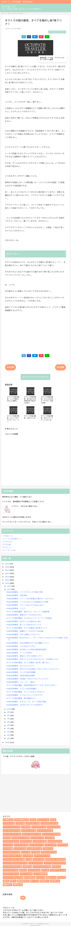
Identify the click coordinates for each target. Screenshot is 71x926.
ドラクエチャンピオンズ (11, 856)
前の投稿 (60, 367)
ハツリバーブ (37, 859)
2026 (7, 564)
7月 (8, 719)
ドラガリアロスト (47, 852)
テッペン (24, 852)
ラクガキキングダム (9, 874)
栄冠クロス (50, 877)
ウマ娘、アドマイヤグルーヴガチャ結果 (19, 756)
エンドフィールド (27, 830)
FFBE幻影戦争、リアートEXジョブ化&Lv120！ (25, 605)
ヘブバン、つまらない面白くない (24, 506)
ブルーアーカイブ (34, 863)
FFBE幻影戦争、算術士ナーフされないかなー (24, 615)
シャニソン (7, 845)
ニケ (27, 859)
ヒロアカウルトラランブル (54, 859)
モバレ (44, 870)
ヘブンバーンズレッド (40, 866)
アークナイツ (7, 823)
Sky (52, 820)
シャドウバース (38, 841)
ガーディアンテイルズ (49, 834)
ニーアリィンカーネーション (12, 859)
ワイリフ (39, 877)
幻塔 (12, 881)
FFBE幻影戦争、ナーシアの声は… (20, 653)
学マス (60, 877)
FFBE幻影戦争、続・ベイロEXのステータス (23, 625)
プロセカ (26, 866)
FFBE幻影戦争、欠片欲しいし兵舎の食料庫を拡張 (26, 649)
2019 (7, 742)
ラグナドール (24, 874)
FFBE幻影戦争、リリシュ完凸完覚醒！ (21, 689)
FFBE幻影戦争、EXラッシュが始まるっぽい (23, 621)
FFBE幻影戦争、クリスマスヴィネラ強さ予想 (24, 592)
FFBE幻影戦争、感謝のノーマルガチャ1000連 (24, 631)
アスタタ (19, 823)
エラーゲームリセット (10, 830)
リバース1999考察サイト (12, 539)
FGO (31, 820)
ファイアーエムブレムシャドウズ (14, 863)
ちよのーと (5, 2)
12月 (9, 586)
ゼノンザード (18, 848)
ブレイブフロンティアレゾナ (53, 863)
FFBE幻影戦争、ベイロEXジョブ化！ (21, 646)
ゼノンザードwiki (9, 550)
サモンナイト (24, 841)
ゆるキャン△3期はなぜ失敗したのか (16, 517)
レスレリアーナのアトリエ (11, 877)
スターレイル (49, 845)
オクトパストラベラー (57, 32)
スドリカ (6, 848)
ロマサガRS (28, 877)
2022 (7, 577)
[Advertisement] (35, 331)
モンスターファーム (56, 870)
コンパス (48, 838)
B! (35, 37)
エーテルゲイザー (37, 827)
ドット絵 (34, 852)
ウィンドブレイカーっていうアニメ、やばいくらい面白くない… (27, 522)
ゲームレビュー (36, 838)
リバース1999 (38, 874)
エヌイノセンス (52, 827)
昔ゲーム (33, 881)
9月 (8, 712)
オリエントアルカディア (30, 834)
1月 (8, 738)
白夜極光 (43, 881)
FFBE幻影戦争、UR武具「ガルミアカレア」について (27, 679)
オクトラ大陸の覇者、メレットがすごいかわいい (25, 692)
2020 (7, 583)
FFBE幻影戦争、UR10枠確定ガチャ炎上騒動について (27, 643)
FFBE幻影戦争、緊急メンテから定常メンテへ (24, 656)
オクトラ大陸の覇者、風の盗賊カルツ (21, 698)
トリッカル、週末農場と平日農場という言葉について (23, 501)
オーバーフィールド (43, 830)
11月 (9, 589)
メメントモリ (32, 870)
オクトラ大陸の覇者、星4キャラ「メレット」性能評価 (27, 612)
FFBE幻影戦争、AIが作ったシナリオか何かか (24, 705)
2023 (7, 573)
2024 (7, 570)
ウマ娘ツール (7, 536)
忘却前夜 (53, 881)
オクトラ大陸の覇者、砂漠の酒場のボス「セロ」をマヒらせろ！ (31, 685)
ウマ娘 (24, 827)
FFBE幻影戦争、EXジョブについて (20, 666)
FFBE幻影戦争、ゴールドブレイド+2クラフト (24, 695)
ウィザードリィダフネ (10, 827)
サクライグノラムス (9, 841)
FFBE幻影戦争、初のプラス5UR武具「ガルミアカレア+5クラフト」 (33, 669)
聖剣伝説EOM (22, 881)
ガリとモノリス (8, 7)
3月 (8, 732)
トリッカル (26, 856)
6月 (8, 722)
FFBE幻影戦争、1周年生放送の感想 (20, 676)
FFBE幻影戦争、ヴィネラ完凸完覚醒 (21, 672)
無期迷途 (6, 884)
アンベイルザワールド (48, 823)
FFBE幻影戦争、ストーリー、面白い (21, 682)
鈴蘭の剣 (16, 884)
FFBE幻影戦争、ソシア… (16, 608)
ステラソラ (61, 845)
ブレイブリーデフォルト (11, 866)
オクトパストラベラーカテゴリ (35, 377)
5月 (8, 725)
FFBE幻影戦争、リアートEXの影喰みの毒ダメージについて (30, 599)
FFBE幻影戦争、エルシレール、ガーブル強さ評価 (26, 702)
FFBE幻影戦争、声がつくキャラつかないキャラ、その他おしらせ (32, 659)
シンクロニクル (20, 845)
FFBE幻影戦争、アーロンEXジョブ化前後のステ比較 (27, 602)
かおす (5, 838)
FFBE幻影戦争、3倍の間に (17, 595)
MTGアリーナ (42, 820)
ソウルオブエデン (33, 848)
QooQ (39, 925)
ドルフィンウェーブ (41, 856)
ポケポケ (55, 866)
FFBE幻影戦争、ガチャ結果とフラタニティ (23, 634)
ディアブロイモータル (10, 852)
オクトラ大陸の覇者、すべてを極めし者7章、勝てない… (28, 663)
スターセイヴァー (35, 845)
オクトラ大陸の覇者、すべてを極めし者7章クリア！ (27, 628)
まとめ (22, 870)
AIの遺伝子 (7, 820)
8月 (8, 715)
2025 (7, 567)
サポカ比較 (16, 2)
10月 (9, 709)
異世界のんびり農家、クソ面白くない (17, 497)
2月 (8, 735)
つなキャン (46, 848)
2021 (7, 580)
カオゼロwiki (27, 2)
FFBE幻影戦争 (19, 820)
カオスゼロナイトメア (19, 838)
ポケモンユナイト (9, 870)
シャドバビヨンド (53, 841)
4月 (8, 728)
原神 (4, 881)
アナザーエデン (31, 823)
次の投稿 (10, 367)
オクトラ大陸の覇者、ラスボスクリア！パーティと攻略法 (29, 618)
